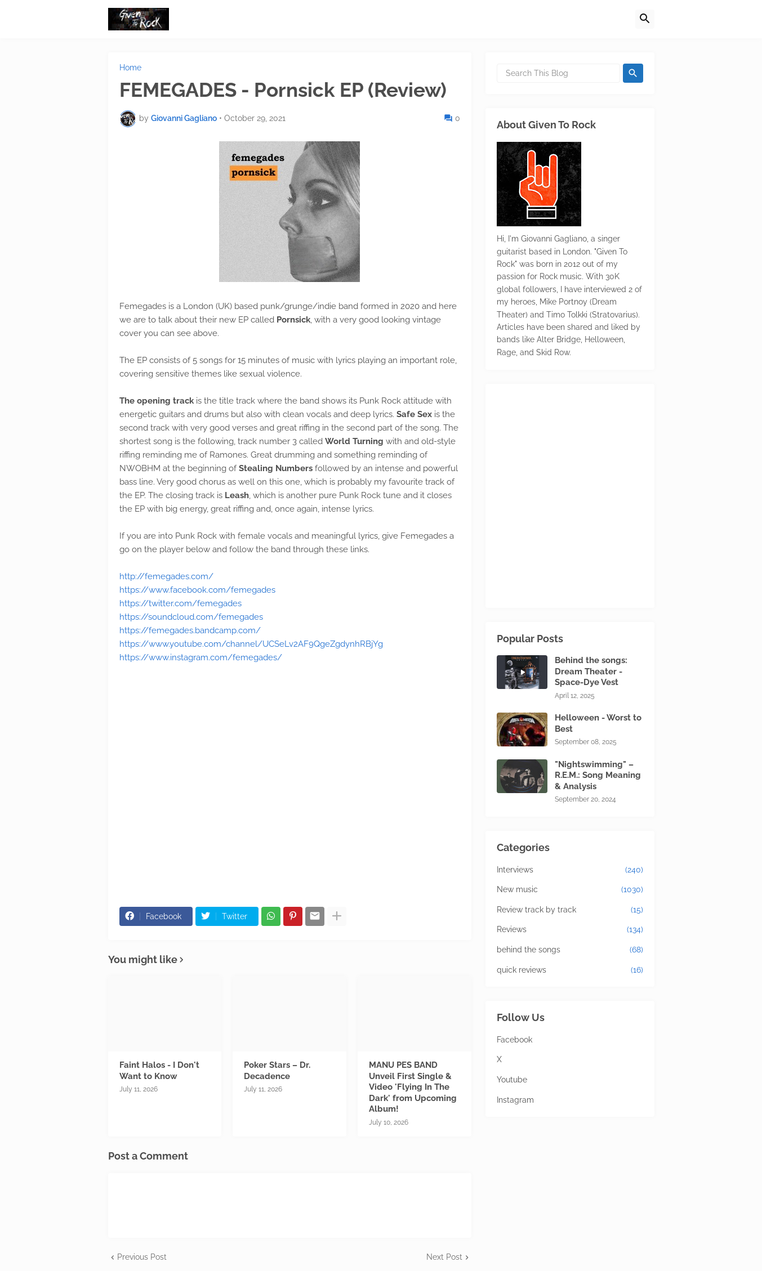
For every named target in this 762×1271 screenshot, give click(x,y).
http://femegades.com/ (166, 576)
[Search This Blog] (558, 73)
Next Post (444, 1256)
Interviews (570, 870)
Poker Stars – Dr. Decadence (277, 1070)
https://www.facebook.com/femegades (197, 590)
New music (570, 890)
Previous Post (142, 1256)
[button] (644, 19)
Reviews (570, 930)
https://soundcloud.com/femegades (191, 617)
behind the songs (570, 950)
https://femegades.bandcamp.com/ (190, 630)
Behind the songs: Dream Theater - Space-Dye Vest (591, 671)
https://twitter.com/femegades (180, 603)
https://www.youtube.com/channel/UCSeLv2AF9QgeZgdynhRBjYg (251, 644)
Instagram (515, 1099)
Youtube (512, 1079)
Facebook (514, 1039)
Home (130, 67)
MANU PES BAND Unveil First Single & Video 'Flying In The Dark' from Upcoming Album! (413, 1087)
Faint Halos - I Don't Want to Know (159, 1070)
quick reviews (570, 970)
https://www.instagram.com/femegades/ (200, 657)
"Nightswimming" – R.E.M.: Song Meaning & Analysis (598, 775)
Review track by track (570, 910)
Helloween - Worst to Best (598, 723)
